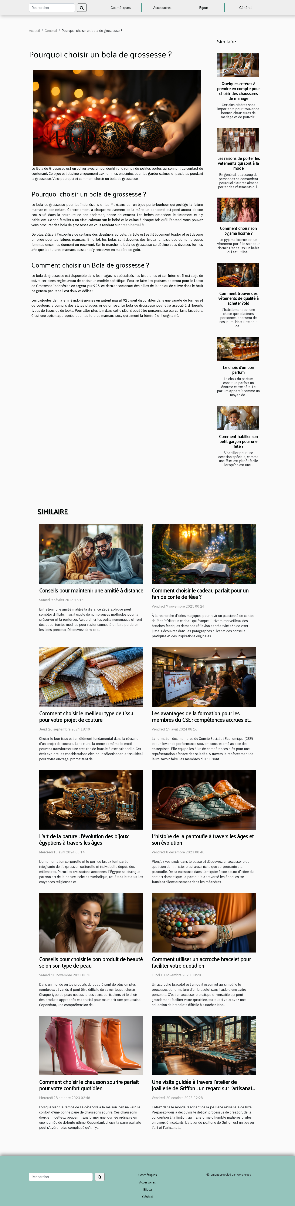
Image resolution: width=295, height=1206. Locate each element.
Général (245, 8)
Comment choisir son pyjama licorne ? (238, 231)
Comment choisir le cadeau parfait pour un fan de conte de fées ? (200, 593)
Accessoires (162, 8)
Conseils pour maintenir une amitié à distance (91, 590)
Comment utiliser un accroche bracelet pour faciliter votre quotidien (201, 962)
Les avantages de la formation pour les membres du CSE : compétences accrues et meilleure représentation (200, 719)
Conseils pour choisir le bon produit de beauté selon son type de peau (91, 962)
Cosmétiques (121, 8)
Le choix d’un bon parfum (238, 370)
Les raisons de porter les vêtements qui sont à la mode (238, 163)
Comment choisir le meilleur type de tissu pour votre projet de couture (86, 716)
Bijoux (203, 8)
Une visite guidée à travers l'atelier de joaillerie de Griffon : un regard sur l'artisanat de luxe (202, 1088)
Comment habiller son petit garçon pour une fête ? (238, 441)
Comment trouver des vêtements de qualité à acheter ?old (238, 298)
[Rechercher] (52, 7)
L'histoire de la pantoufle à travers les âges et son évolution (203, 839)
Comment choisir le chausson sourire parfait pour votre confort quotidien (89, 1085)
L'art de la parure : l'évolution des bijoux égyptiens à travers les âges (83, 839)
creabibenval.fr (132, 225)
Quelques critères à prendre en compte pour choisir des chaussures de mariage (238, 91)
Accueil (34, 30)
